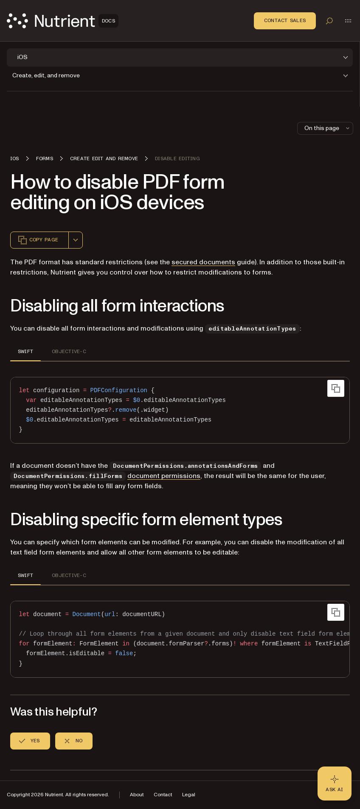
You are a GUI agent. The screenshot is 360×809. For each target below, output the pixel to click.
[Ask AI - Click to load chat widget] (335, 784)
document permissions (163, 476)
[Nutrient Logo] (62, 20)
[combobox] (75, 240)
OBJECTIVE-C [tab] (69, 351)
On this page (327, 128)
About (136, 794)
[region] (180, 639)
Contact (163, 794)
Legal (188, 794)
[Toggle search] (329, 20)
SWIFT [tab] (25, 351)
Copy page (37, 240)
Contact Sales (285, 20)
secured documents (203, 262)
